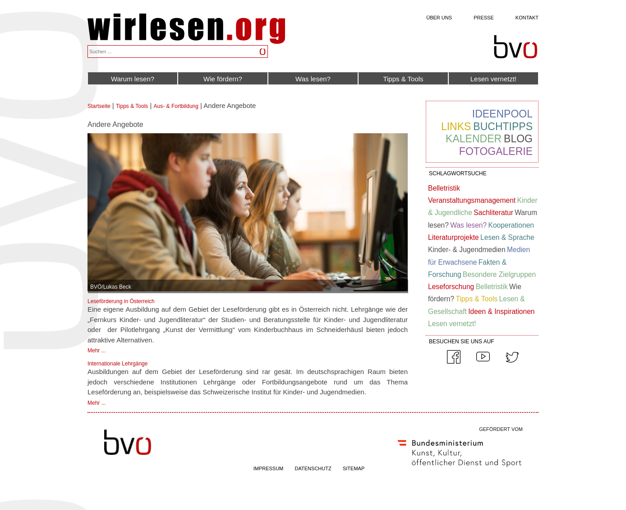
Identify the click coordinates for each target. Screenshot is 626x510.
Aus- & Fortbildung (176, 106)
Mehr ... (96, 350)
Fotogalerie (496, 151)
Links (456, 126)
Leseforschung (451, 286)
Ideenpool (502, 114)
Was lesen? (313, 79)
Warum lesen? (132, 79)
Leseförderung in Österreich (121, 301)
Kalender (474, 139)
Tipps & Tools (403, 79)
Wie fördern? (222, 79)
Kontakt (527, 17)
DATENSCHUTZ (313, 468)
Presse (484, 17)
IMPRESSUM (268, 468)
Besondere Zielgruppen (499, 274)
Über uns (439, 17)
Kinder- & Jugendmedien (467, 249)
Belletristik (444, 188)
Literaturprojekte (453, 237)
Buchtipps (503, 126)
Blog (518, 139)
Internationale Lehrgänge (117, 363)
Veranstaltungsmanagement (472, 200)
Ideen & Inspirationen (501, 311)
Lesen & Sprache (507, 237)
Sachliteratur (493, 212)
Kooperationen (511, 225)
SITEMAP (353, 468)
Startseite (98, 106)
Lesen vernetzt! (493, 79)
